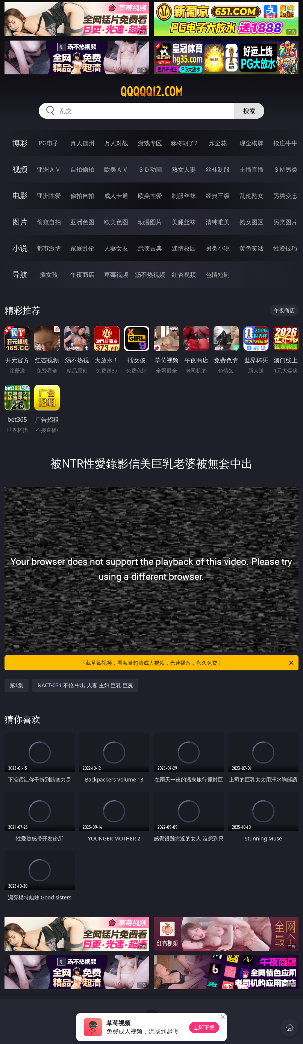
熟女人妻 (184, 169)
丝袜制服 (218, 169)
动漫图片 (150, 222)
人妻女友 (116, 248)
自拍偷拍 (82, 169)
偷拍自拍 (82, 196)
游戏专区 (150, 143)
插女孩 (49, 274)
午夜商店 (82, 274)
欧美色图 (116, 222)
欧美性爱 (150, 196)
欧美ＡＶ (116, 169)
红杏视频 (184, 274)
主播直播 (251, 169)
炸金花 (218, 143)
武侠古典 (150, 248)
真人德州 (82, 143)
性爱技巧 (285, 248)
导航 (19, 274)
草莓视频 (116, 274)
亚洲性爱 (49, 196)
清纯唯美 (218, 222)
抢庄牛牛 (285, 143)
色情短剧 (218, 274)
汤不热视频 (150, 274)
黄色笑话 (251, 248)
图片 (19, 222)
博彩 (19, 143)
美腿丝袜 (184, 222)
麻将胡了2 (184, 143)
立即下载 (204, 1027)
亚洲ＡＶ (49, 169)
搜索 (249, 111)
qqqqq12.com (151, 91)
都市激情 (49, 248)
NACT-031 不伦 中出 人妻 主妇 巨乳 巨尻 (85, 685)
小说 (19, 248)
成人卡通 (116, 196)
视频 (19, 169)
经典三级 (218, 196)
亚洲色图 (82, 222)
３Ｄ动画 (150, 169)
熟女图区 (251, 222)
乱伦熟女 (251, 196)
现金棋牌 (251, 143)
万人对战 (116, 143)
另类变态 (285, 196)
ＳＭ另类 (285, 169)
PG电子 (49, 143)
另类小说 (218, 248)
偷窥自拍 (49, 222)
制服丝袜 (184, 196)
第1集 (16, 685)
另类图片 (285, 222)
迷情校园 (184, 248)
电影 (19, 195)
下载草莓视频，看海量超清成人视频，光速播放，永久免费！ (187, 662)
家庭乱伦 (82, 248)
